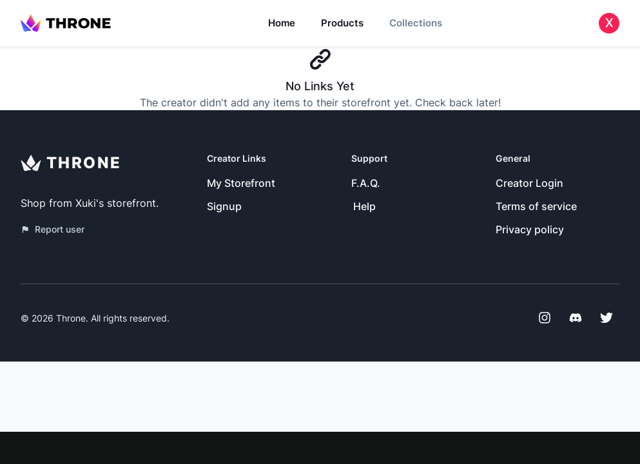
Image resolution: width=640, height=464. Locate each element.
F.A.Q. (365, 183)
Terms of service (536, 206)
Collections (415, 23)
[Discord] (575, 318)
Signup (224, 206)
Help (364, 206)
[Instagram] (545, 318)
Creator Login (529, 183)
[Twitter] (606, 318)
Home (281, 23)
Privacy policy (530, 229)
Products (342, 23)
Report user (52, 229)
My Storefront (241, 183)
